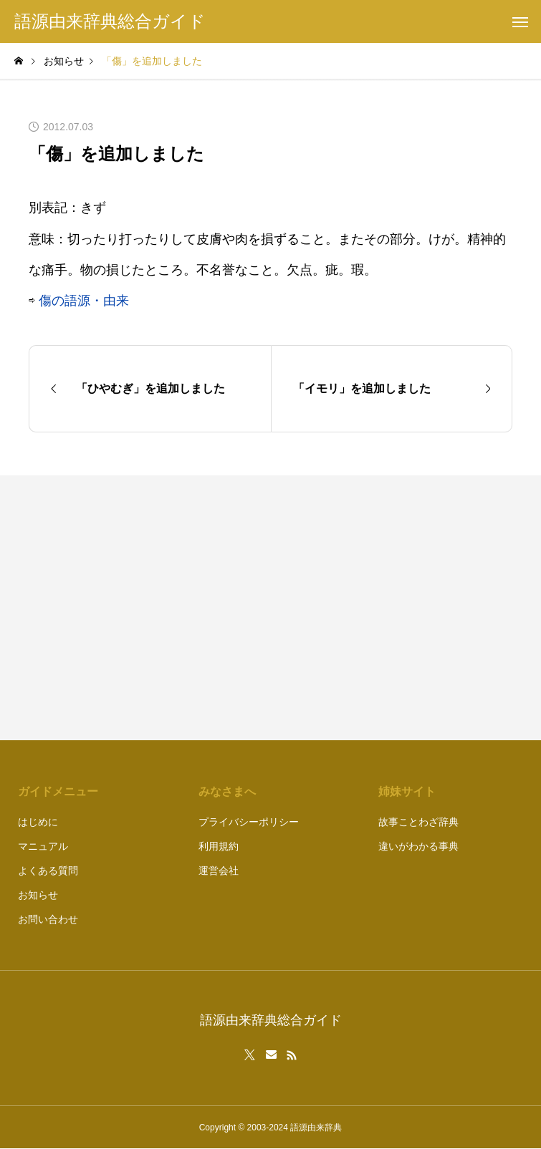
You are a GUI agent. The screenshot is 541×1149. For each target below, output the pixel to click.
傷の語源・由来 (84, 301)
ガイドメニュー (58, 791)
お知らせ (38, 895)
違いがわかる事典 (418, 846)
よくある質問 (48, 870)
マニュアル (43, 846)
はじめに (38, 822)
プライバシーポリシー (248, 822)
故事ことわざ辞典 (418, 822)
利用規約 (218, 846)
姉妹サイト (407, 791)
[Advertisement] (399, 607)
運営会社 (218, 870)
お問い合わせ (48, 919)
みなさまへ (227, 791)
